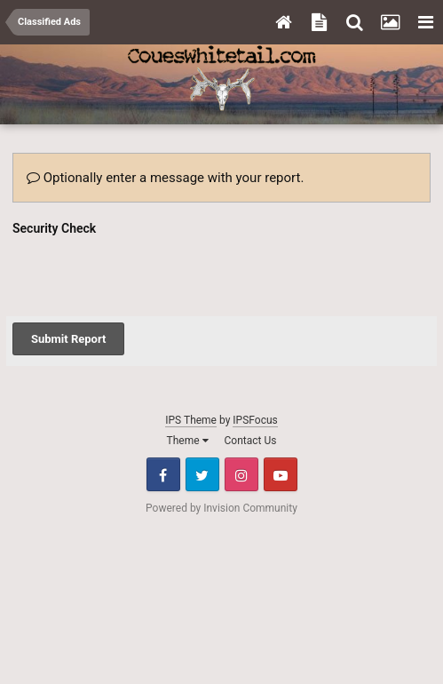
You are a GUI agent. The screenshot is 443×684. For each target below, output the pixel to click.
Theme (188, 440)
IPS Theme (191, 420)
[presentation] (147, 275)
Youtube (280, 474)
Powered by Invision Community (221, 508)
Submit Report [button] (68, 339)
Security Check (54, 228)
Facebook (163, 474)
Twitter (202, 474)
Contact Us (251, 440)
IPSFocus (255, 420)
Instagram (241, 474)
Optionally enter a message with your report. (165, 178)
